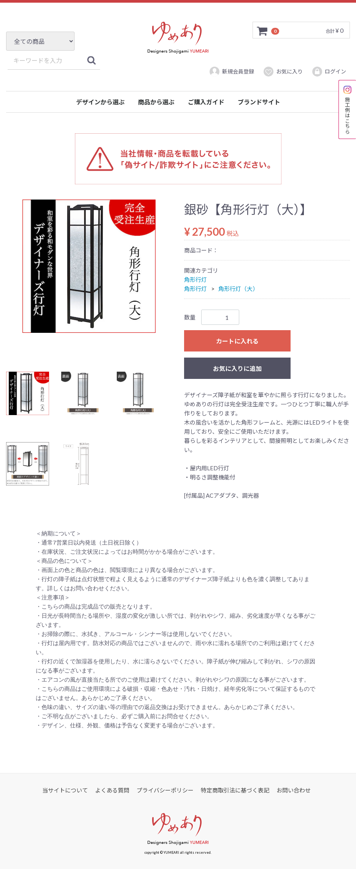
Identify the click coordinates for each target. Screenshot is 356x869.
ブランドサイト (259, 101)
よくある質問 (112, 790)
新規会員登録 (231, 71)
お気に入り (283, 71)
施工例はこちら (347, 109)
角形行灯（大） (238, 288)
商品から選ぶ (156, 101)
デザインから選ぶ (100, 101)
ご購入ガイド (206, 101)
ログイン (329, 71)
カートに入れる (237, 341)
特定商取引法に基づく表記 (235, 790)
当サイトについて (65, 790)
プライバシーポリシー (165, 790)
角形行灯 (195, 279)
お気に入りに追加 (237, 368)
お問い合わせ (294, 790)
